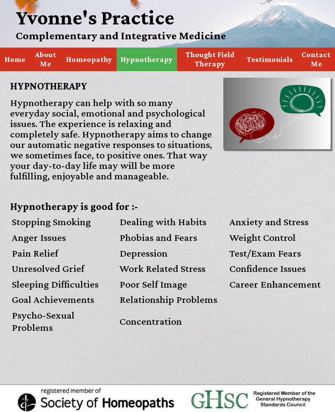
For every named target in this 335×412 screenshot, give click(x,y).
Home (14, 59)
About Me (45, 59)
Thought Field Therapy (209, 59)
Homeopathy (89, 59)
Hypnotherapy (146, 59)
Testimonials (269, 59)
